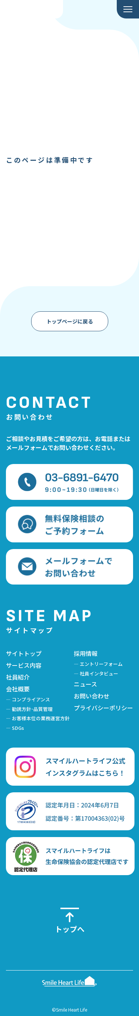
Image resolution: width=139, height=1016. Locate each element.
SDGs (18, 727)
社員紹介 (18, 677)
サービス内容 (24, 665)
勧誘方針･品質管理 (32, 708)
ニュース (85, 684)
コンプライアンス (31, 699)
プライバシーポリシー (103, 707)
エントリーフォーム (101, 663)
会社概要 (18, 688)
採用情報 (85, 653)
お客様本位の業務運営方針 (41, 718)
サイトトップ (24, 653)
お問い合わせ (91, 695)
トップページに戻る (69, 321)
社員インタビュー (99, 673)
